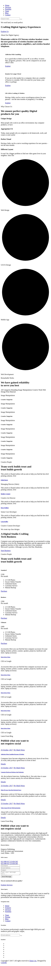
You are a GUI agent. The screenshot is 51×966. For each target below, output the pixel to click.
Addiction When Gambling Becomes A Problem (12, 754)
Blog (6, 13)
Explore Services (7, 886)
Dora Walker (5, 508)
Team (7, 11)
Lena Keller (4, 521)
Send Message (6, 877)
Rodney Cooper (5, 494)
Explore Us (5, 31)
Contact (7, 15)
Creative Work (37, 390)
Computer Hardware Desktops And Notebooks (12, 772)
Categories (7, 390)
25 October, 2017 (7, 750)
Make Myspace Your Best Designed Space (11, 790)
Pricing (7, 918)
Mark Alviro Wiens (5, 657)
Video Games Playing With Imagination (10, 807)
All (2, 390)
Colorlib (4, 963)
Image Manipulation (25, 390)
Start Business (6, 550)
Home (7, 5)
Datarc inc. (33, 961)
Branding (14, 390)
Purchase (4, 591)
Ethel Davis (4, 480)
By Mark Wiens (19, 750)
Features (8, 908)
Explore (8, 66)
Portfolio (8, 9)
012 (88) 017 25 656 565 (9, 861)
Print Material (11, 392)
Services (8, 7)
